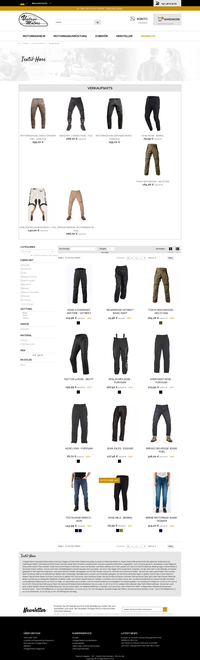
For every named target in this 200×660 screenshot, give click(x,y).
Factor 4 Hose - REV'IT (79, 379)
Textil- (25, 340)
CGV (93, 656)
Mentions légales (83, 656)
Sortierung (64, 249)
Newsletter (34, 611)
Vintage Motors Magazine (34, 649)
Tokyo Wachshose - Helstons (152, 181)
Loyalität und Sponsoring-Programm (39, 640)
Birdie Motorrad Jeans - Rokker (161, 519)
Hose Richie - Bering (153, 135)
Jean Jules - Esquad (120, 448)
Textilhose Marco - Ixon (79, 519)
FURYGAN (26, 300)
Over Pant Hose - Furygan (161, 381)
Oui (23, 365)
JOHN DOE (26, 269)
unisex (25, 318)
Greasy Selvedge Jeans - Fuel (161, 450)
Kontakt (75, 638)
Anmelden (142, 23)
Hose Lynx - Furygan (79, 448)
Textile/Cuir (28, 344)
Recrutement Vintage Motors (35, 643)
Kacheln (170, 250)
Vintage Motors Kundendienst (84, 640)
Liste (177, 250)
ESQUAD (26, 296)
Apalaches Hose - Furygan (120, 381)
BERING (25, 288)
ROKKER (25, 265)
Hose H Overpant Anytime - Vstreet (79, 311)
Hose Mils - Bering (120, 517)
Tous (24, 313)
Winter (25, 329)
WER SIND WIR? (31, 638)
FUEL (24, 273)
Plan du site (119, 656)
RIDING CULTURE (29, 277)
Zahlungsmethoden (80, 649)
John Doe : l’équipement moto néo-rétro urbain (140, 646)
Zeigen (103, 249)
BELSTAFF (26, 285)
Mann (25, 315)
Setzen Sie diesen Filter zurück (45, 255)
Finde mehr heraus (114, 8)
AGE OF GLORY (28, 281)
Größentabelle (78, 643)
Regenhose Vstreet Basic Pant (120, 311)
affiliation (27, 646)
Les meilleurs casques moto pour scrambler (139, 643)
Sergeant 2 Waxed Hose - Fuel (76, 135)
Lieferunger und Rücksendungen (86, 646)
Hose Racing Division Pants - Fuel (38, 227)
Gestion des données (104, 656)
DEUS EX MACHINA (30, 292)
